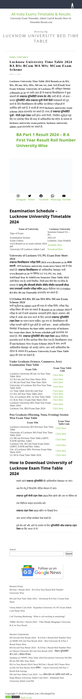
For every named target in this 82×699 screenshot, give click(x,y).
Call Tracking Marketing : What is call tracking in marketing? (37, 616)
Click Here (58, 375)
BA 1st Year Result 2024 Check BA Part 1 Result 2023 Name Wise (40, 664)
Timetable (22, 57)
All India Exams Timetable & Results (41, 14)
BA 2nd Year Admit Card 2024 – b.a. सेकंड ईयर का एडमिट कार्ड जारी (39, 674)
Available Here (55, 245)
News (13, 57)
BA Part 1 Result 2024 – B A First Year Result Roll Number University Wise (46, 140)
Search (13, 549)
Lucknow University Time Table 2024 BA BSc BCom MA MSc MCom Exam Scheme (41, 65)
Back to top (26, 697)
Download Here (55, 249)
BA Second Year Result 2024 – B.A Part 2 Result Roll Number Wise (40, 637)
